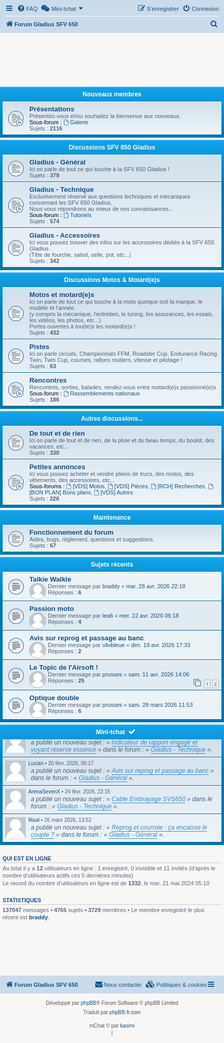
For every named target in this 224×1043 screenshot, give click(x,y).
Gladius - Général (57, 162)
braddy (111, 586)
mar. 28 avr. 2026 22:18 (156, 586)
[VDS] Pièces (128, 486)
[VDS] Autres (113, 492)
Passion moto (51, 608)
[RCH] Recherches (178, 486)
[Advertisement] (112, 61)
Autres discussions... (112, 418)
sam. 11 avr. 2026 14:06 (159, 674)
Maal (34, 820)
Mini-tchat (110, 732)
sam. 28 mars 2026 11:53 (161, 705)
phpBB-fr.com (125, 1012)
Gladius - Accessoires (64, 235)
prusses (112, 674)
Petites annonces (57, 467)
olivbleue (113, 645)
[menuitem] (27, 9)
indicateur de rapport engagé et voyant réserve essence (114, 746)
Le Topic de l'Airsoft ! (63, 667)
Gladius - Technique (61, 189)
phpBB (88, 1003)
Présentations (51, 109)
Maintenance (112, 517)
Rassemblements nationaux (101, 393)
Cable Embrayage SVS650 (148, 799)
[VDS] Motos (85, 486)
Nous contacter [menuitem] (118, 984)
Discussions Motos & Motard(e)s (112, 280)
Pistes (39, 347)
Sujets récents (112, 564)
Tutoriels (77, 215)
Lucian (35, 763)
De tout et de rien (57, 433)
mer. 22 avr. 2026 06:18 (149, 615)
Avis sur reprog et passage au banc (86, 638)
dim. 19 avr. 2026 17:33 (160, 645)
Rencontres (48, 380)
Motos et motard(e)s (61, 295)
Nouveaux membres (111, 94)
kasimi (127, 1026)
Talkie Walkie (50, 579)
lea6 (107, 615)
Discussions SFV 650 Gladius (111, 147)
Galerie (75, 122)
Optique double (54, 698)
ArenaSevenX (44, 791)
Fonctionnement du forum (71, 532)
